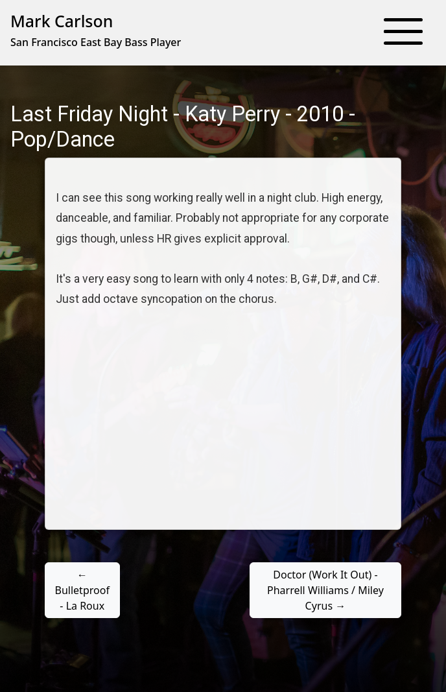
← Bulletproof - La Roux (82, 590)
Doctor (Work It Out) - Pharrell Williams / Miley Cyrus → (325, 590)
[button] (403, 32)
